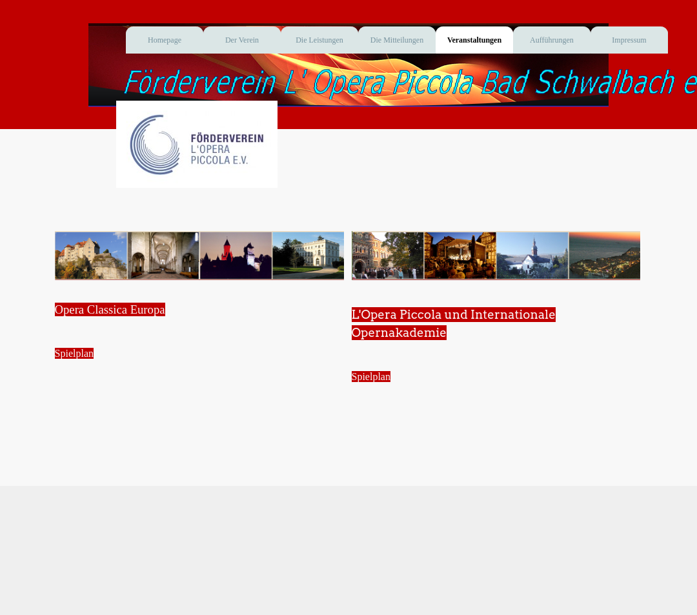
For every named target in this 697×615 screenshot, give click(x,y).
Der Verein (242, 40)
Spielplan (74, 353)
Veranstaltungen (474, 40)
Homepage (164, 40)
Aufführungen (552, 40)
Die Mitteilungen (396, 40)
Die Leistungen (319, 40)
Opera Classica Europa (110, 309)
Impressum (629, 40)
